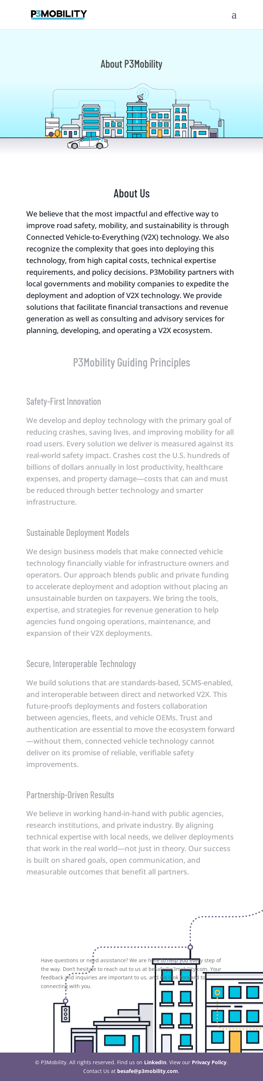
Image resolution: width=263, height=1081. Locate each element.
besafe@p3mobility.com (147, 1071)
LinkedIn (155, 1062)
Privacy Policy (209, 1062)
